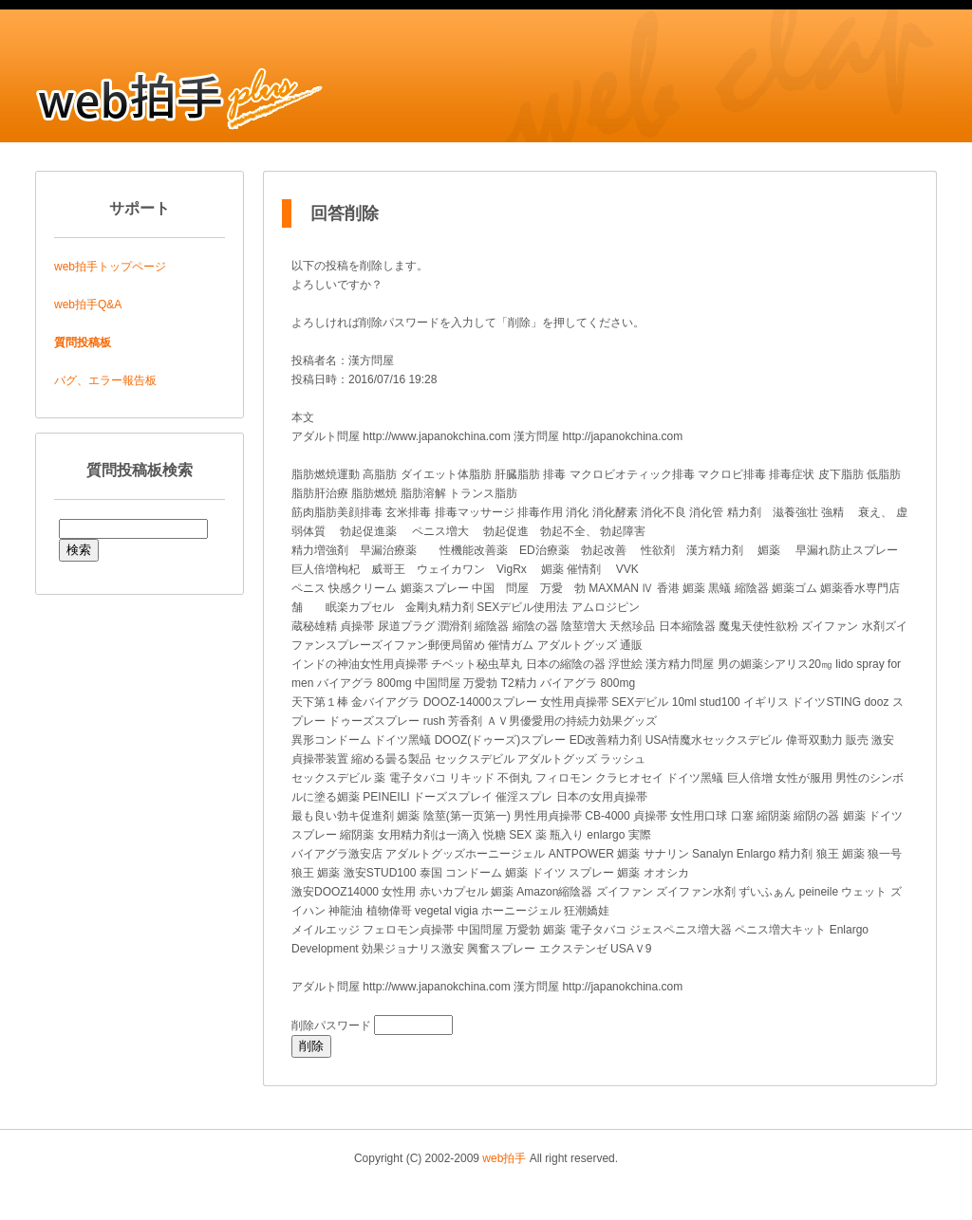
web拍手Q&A (88, 304)
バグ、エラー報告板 (105, 380)
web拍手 (504, 1158)
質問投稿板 (82, 342)
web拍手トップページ (110, 266)
